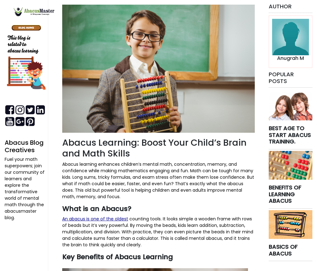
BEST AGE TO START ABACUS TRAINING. (290, 134)
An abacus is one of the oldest (95, 219)
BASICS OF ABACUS (283, 250)
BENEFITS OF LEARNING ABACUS (285, 194)
